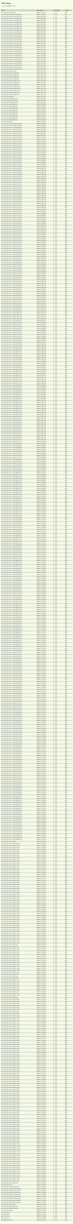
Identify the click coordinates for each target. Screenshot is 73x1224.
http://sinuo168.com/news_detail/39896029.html (11, 502)
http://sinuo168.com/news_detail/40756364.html (11, 357)
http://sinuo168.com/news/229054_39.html (10, 886)
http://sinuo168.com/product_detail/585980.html (11, 39)
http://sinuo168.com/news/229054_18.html (10, 931)
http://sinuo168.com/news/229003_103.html (10, 1171)
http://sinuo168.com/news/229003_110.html (10, 1155)
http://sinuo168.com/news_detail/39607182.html (11, 543)
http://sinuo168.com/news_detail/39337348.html (11, 574)
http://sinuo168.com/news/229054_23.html (10, 919)
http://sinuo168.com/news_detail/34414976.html (11, 748)
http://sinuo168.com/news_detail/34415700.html (11, 699)
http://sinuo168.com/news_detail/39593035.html (11, 545)
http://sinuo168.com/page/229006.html (9, 119)
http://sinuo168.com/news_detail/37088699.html (11, 656)
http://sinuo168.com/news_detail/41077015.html (11, 332)
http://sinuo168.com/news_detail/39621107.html (11, 541)
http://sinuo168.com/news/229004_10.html (10, 993)
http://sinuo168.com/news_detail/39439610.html (11, 566)
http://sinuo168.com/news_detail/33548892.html (11, 837)
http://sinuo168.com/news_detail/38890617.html (11, 613)
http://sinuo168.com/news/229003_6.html (10, 1052)
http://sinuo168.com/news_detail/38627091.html (11, 634)
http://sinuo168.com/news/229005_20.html (10, 958)
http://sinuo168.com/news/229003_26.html (10, 1124)
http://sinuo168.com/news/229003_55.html (10, 1062)
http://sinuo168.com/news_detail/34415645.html (11, 705)
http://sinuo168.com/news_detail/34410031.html (11, 796)
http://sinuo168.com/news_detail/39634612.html (11, 539)
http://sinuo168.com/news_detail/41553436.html (11, 205)
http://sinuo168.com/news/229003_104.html (10, 1169)
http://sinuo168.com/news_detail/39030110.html (11, 601)
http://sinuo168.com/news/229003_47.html (10, 1079)
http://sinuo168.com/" (6, 1212)
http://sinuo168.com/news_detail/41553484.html (11, 166)
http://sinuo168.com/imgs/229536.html (9, 1206)
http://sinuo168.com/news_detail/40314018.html (11, 432)
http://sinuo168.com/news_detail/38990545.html (11, 605)
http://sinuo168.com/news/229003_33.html (10, 1108)
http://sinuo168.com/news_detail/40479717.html (11, 400)
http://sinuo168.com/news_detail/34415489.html (11, 712)
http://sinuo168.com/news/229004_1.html (10, 995)
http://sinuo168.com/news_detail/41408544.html (11, 307)
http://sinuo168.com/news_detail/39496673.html (11, 558)
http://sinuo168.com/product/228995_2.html (10, 90)
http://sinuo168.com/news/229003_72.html (10, 1028)
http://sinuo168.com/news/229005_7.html (10, 946)
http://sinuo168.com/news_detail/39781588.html (11, 519)
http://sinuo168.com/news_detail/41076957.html (11, 338)
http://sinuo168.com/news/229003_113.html (10, 1149)
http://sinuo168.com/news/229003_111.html (10, 1153)
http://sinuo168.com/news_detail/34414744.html (11, 763)
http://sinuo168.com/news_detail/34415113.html (11, 738)
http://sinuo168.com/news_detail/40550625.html (11, 389)
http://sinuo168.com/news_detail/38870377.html (11, 615)
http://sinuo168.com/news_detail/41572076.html (11, 135)
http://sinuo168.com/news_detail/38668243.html (11, 630)
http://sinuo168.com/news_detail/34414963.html (11, 751)
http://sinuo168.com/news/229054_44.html (10, 874)
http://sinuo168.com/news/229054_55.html (10, 859)
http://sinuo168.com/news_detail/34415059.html (11, 744)
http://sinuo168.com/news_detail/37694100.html (11, 650)
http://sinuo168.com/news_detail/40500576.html (11, 396)
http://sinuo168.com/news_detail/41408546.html (11, 305)
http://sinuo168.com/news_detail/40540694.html (11, 391)
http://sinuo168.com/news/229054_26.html (10, 913)
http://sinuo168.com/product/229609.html (10, 73)
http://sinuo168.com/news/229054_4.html (10, 884)
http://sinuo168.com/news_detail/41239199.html (11, 330)
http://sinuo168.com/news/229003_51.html (10, 1069)
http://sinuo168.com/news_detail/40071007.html (11, 474)
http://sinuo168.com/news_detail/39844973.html (11, 510)
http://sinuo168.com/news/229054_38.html (10, 888)
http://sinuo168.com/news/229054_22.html (10, 921)
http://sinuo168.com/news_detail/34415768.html (11, 695)
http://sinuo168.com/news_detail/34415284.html (11, 724)
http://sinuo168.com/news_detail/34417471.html (11, 679)
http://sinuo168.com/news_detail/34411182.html (11, 779)
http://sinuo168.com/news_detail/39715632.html (11, 527)
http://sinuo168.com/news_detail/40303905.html (11, 433)
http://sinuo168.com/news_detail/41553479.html (11, 176)
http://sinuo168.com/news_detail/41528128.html (11, 240)
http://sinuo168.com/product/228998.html (10, 76)
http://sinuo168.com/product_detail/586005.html (11, 30)
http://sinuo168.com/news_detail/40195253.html (11, 453)
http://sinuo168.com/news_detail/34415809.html (11, 693)
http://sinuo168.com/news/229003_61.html (10, 1048)
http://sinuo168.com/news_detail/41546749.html (11, 221)
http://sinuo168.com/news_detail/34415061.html (11, 742)
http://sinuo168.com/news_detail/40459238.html (11, 404)
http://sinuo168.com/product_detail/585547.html (11, 67)
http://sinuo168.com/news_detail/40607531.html (11, 377)
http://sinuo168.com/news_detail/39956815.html (11, 494)
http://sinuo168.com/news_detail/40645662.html (11, 373)
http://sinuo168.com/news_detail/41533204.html (11, 231)
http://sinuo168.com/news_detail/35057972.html (11, 666)
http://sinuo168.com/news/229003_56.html (10, 1060)
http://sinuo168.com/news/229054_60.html (10, 847)
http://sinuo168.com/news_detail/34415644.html (11, 707)
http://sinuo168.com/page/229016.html (9, 112)
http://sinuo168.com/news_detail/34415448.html (11, 716)
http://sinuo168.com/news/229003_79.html (10, 1015)
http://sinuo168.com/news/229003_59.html (10, 1054)
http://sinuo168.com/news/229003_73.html (10, 1026)
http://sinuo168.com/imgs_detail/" (8, 1204)
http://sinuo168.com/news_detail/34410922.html (11, 783)
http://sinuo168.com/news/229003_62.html (10, 1046)
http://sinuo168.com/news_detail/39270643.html (11, 582)
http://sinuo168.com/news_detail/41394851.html (11, 314)
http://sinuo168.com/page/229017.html (9, 110)
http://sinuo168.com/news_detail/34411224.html (11, 775)
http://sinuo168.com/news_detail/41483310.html (11, 260)
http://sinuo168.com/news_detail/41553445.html (11, 188)
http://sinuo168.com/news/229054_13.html (10, 941)
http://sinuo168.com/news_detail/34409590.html (11, 802)
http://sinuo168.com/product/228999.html (10, 75)
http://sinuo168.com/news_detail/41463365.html (11, 281)
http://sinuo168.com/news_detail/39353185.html (11, 572)
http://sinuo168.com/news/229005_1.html (10, 974)
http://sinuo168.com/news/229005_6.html (10, 948)
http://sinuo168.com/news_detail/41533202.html (11, 233)
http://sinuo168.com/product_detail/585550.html (11, 65)
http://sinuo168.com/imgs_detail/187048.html (11, 1194)
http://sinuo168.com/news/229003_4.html (10, 1095)
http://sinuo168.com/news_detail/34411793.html (11, 767)
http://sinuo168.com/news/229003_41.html (10, 1091)
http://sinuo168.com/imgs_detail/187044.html (11, 1202)
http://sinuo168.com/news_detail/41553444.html (11, 190)
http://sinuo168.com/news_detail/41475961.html (11, 266)
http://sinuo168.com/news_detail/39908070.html (11, 500)
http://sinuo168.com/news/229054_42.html (10, 878)
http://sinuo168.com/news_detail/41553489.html (11, 156)
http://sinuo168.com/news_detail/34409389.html (11, 808)
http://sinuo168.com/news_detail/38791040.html (11, 623)
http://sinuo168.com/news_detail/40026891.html (11, 482)
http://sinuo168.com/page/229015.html (9, 114)
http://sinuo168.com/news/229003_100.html (10, 1177)
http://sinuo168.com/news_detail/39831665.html (11, 511)
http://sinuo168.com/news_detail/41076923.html (11, 340)
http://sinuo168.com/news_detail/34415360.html (11, 720)
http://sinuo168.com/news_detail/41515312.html (11, 248)
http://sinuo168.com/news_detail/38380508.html (11, 646)
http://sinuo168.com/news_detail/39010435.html (11, 603)
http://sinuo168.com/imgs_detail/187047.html (11, 1196)
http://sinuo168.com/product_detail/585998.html (11, 36)
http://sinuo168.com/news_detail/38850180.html (11, 617)
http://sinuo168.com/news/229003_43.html (10, 1087)
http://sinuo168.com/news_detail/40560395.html (11, 387)
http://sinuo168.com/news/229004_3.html (10, 987)
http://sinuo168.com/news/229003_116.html (10, 1145)
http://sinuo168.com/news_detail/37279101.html (11, 654)
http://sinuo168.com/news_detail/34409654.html (11, 800)
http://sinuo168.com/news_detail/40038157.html (11, 480)
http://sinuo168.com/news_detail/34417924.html (11, 669)
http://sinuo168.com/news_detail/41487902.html (11, 252)
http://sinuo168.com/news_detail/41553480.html (11, 174)
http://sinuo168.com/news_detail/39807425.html (11, 515)
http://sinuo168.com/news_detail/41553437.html (11, 203)
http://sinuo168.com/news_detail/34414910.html (11, 755)
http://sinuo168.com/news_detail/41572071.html (11, 145)
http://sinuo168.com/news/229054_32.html (10, 900)
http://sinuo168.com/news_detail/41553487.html (11, 160)
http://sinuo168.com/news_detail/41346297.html (11, 318)
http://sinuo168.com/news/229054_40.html (10, 882)
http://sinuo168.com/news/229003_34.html (10, 1106)
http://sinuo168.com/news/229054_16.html (10, 935)
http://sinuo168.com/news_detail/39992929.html (11, 488)
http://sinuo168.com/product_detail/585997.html (11, 37)
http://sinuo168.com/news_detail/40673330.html (11, 367)
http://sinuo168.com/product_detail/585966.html (11, 47)
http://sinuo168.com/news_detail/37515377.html (11, 652)
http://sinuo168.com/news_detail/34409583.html (11, 804)
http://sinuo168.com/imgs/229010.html (9, 1208)
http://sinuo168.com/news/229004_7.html (10, 980)
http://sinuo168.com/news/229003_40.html (10, 1093)
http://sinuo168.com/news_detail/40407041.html (11, 414)
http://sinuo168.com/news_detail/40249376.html (11, 443)
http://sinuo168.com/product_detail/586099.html (11, 20)
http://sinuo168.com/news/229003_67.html (10, 1038)
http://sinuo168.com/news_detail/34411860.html (11, 765)
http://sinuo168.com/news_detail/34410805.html (11, 787)
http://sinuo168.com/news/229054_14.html (10, 939)
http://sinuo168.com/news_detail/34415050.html (11, 746)
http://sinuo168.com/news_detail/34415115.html (11, 736)
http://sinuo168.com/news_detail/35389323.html (11, 664)
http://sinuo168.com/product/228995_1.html (10, 92)
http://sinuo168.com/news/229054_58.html (10, 853)
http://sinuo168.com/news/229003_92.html (10, 1009)
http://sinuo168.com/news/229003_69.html (10, 1036)
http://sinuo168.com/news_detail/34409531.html (11, 806)
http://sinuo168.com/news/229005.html (9, 976)
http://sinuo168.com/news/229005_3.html (10, 956)
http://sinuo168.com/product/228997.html (10, 78)
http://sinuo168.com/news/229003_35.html (10, 1104)
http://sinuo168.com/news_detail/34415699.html (11, 701)
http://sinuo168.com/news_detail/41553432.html (11, 213)
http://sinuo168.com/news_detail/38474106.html (11, 638)
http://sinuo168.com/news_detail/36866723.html (11, 658)
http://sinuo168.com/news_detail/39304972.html (11, 578)
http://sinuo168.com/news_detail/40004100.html (11, 486)
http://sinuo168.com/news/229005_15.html (10, 970)
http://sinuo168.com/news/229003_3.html (10, 1116)
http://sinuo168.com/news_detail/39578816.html (11, 547)
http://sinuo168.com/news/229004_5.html (10, 984)
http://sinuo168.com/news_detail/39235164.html (11, 586)
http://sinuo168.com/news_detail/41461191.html (11, 283)
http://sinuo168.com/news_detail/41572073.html (11, 141)
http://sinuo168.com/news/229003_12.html (10, 1143)
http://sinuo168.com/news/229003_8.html (10, 1013)
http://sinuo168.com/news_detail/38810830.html (11, 621)
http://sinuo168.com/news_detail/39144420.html (11, 595)
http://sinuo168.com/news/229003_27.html (10, 1122)
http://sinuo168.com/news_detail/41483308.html (11, 262)
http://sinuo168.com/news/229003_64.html (10, 1042)
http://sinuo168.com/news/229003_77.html (10, 1019)
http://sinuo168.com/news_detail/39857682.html (11, 508)
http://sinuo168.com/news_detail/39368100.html (11, 570)
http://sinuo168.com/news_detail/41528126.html (11, 242)
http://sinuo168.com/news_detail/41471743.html (11, 272)
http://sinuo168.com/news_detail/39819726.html (11, 513)
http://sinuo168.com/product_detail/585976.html (11, 45)
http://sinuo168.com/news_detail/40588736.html (11, 381)
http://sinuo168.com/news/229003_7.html (10, 1034)
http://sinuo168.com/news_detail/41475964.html (11, 264)
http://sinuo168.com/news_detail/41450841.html (11, 295)
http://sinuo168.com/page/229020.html (9, 104)
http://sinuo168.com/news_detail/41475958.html (11, 268)
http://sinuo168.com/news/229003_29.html (10, 1118)
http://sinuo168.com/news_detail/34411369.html (11, 769)
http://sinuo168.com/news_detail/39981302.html (11, 490)
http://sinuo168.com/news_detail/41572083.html (11, 123)
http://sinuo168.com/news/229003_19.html (10, 1140)
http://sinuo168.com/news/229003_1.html (10, 1181)
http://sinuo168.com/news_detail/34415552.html (11, 708)
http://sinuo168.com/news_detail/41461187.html (11, 287)
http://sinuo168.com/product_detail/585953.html (11, 57)
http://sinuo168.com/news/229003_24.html (10, 1128)
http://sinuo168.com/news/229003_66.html (10, 1040)
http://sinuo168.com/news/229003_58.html (10, 1056)
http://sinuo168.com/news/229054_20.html (10, 925)
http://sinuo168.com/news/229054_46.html (10, 870)
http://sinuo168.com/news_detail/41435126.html (11, 303)
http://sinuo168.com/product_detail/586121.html (11, 16)
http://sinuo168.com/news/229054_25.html (10, 915)
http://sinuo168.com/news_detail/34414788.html (11, 759)
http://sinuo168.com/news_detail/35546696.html (11, 662)
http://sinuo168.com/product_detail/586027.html (11, 26)
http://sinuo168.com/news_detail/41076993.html (11, 336)
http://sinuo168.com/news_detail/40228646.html (11, 447)
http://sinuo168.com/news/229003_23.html (10, 1130)
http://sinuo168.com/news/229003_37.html (10, 1101)
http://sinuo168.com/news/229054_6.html (10, 849)
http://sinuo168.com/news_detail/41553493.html (11, 155)
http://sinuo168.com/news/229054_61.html (10, 845)
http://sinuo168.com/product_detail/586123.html (11, 14)
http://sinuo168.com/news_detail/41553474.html (11, 186)
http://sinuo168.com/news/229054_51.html (10, 865)
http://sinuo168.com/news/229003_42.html (10, 1089)
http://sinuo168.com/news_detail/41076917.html (11, 344)
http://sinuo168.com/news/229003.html (9, 1183)
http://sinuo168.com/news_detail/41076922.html (11, 342)
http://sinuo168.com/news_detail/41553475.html (11, 184)
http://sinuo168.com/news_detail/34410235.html (11, 794)
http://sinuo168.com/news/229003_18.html (10, 1142)
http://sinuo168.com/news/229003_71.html (10, 1030)
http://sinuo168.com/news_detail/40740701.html (11, 361)
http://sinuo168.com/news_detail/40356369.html (11, 424)
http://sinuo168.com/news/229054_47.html (10, 868)
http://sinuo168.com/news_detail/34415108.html (11, 740)
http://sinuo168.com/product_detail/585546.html (11, 69)
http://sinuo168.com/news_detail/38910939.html (11, 611)
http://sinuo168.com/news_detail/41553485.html (11, 164)
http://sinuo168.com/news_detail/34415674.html (11, 703)
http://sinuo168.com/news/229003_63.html (10, 1044)
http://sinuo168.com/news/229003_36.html (10, 1103)
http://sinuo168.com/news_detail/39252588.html (11, 584)
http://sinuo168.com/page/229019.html (9, 106)
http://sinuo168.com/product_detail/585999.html (11, 34)
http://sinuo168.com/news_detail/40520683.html (11, 392)
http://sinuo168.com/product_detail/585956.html (11, 51)
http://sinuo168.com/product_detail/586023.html (11, 28)
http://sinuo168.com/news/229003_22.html (10, 1132)
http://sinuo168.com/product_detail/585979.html (11, 41)
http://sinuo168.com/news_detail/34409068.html (11, 818)
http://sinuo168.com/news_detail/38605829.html (11, 636)
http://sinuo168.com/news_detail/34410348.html (11, 792)
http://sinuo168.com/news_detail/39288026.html (11, 580)
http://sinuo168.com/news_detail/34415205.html (11, 732)
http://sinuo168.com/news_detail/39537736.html (11, 552)
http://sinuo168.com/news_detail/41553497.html (11, 149)
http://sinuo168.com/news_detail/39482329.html (11, 560)
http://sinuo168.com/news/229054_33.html (10, 898)
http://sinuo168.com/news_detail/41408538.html (11, 311)
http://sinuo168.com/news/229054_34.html (10, 896)
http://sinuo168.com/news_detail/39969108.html (11, 492)
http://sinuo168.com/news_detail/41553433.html (11, 211)
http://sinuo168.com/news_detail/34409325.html (11, 812)
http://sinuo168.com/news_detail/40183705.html (11, 455)
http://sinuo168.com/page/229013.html (9, 115)
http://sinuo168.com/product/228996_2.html (10, 80)
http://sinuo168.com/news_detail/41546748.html (11, 223)
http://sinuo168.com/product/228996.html (10, 84)
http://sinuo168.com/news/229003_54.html (10, 1064)
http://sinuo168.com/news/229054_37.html (10, 890)
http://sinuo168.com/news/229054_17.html (10, 933)
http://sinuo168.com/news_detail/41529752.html (11, 234)
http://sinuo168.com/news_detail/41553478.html (11, 178)
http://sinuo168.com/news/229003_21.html (10, 1134)
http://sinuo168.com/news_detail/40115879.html (11, 467)
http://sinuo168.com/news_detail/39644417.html (11, 537)
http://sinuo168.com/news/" (7, 1184)
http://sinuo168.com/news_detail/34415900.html (11, 683)
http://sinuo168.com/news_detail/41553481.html (11, 172)
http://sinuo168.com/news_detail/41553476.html (11, 182)
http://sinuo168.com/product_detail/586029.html (11, 24)
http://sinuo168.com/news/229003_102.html (10, 1173)
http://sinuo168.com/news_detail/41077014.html (11, 334)
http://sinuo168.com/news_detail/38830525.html (11, 619)
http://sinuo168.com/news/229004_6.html (10, 982)
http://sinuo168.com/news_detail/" (8, 841)
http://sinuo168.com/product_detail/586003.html (11, 32)
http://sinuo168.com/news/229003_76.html (10, 1021)
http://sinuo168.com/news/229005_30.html (10, 954)
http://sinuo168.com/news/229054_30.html (10, 904)
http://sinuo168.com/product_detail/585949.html (11, 61)
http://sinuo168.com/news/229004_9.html (10, 978)
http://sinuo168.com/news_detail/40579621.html (11, 383)
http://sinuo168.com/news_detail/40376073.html (11, 420)
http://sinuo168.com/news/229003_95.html (10, 1005)
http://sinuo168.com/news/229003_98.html (10, 1001)
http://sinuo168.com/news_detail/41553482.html (11, 170)
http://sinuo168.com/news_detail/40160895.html (11, 459)
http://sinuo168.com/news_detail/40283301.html (11, 437)
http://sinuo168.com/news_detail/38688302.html (11, 629)
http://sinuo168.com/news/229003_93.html (10, 1007)
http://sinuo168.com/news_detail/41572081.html (11, 125)
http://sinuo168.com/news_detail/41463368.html (11, 275)
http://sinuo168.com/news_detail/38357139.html (11, 648)
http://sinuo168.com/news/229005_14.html (10, 972)
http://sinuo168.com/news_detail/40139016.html (11, 463)
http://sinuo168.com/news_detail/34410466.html (11, 788)
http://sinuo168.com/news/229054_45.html (10, 872)
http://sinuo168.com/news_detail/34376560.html (11, 826)
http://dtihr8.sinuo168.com (7, 1220)
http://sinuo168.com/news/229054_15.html (10, 937)
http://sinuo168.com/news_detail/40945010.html (11, 350)
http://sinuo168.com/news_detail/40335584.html (11, 428)
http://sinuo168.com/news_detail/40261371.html (11, 441)
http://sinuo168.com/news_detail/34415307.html (11, 722)
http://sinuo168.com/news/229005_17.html (10, 966)
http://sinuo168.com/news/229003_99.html (10, 999)
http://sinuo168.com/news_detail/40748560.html (11, 359)
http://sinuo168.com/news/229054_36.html (10, 892)
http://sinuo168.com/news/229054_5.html (10, 866)
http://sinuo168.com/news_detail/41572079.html (11, 129)
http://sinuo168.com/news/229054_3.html (10, 906)
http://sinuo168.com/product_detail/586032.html (11, 22)
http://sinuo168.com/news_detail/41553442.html (11, 194)
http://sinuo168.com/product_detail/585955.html (11, 53)
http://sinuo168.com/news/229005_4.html (10, 952)
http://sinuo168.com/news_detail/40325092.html (11, 430)
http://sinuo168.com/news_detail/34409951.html (11, 798)
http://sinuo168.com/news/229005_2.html (10, 960)
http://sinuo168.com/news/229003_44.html (10, 1085)
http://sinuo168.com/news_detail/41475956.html (11, 270)
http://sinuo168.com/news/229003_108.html (10, 1161)
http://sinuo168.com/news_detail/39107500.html (11, 599)
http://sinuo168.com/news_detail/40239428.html (11, 445)
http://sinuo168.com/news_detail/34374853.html (11, 831)
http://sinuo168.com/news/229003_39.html (10, 1097)
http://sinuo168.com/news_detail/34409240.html (11, 814)
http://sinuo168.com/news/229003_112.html (10, 1151)
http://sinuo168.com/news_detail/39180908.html (11, 591)
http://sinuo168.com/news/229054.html (9, 945)
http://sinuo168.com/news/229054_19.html (10, 929)
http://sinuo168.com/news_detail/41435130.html (11, 297)
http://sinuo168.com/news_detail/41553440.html (11, 197)
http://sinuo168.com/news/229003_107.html (10, 1163)
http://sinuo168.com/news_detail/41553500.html (11, 147)
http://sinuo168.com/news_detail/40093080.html (11, 471)
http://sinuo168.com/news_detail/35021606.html (11, 668)
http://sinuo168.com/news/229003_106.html (10, 1165)
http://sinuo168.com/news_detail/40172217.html (11, 457)
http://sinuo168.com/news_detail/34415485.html (11, 714)
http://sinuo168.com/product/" (7, 96)
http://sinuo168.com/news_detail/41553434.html (11, 209)
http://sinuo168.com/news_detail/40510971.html (11, 394)
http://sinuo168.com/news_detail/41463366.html (11, 279)
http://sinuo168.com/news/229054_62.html (10, 843)
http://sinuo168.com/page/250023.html (9, 98)
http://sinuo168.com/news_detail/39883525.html (11, 504)
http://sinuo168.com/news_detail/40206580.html (11, 451)
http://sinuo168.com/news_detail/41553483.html (11, 168)
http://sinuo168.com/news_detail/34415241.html (11, 728)
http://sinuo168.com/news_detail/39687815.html (11, 531)
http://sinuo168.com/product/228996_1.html (10, 82)
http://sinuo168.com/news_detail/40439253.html (11, 408)
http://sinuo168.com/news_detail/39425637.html (11, 568)
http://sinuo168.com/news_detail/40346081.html (11, 426)
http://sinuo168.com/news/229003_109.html (10, 1159)
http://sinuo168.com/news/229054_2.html (10, 927)
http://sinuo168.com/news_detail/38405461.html (11, 644)
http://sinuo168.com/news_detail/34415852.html (11, 689)
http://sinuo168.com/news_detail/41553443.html (11, 192)
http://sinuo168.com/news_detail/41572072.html (11, 143)
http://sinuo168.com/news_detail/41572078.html (11, 131)
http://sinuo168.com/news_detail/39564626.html (11, 549)
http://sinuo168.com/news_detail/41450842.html (11, 293)
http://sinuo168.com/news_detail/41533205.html (11, 229)
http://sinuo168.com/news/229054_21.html (10, 923)
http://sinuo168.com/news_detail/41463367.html (11, 277)
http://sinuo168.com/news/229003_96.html (10, 1003)
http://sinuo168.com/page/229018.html (9, 108)
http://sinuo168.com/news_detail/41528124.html (11, 244)
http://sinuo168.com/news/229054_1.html (10, 943)
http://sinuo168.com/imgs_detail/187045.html (11, 1200)
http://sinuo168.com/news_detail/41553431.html (11, 215)
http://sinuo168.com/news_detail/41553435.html (11, 207)
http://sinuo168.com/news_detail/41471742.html (11, 273)
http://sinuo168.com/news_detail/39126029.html (11, 597)
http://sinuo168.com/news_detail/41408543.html (11, 309)
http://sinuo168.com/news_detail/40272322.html (11, 439)
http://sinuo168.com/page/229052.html (9, 100)
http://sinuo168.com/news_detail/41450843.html (11, 291)
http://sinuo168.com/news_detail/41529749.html (11, 238)
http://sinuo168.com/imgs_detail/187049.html (11, 1192)
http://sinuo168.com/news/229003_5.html (10, 1073)
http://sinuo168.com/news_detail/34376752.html (11, 824)
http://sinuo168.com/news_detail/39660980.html (11, 535)
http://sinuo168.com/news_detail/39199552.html (11, 590)
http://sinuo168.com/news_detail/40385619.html (11, 418)
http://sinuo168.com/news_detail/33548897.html (11, 833)
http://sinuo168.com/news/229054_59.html (10, 851)
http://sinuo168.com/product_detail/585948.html (11, 63)
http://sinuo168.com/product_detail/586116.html (11, 18)
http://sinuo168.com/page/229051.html (9, 102)
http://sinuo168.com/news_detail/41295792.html (11, 322)
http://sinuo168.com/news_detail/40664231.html (11, 369)
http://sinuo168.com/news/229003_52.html (10, 1067)
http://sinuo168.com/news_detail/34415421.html (11, 718)
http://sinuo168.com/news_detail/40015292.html (11, 484)
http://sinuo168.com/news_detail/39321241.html (11, 576)
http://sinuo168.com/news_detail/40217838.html (11, 449)
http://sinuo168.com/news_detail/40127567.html (11, 465)
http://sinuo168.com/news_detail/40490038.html (11, 398)
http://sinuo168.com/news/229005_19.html (10, 962)
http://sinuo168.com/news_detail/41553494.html (11, 153)
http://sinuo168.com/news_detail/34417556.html (11, 677)
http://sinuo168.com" (5, 1216)
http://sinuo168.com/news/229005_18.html (10, 964)
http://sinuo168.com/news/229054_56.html (10, 857)
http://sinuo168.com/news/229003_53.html (10, 1065)
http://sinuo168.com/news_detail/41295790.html (11, 324)
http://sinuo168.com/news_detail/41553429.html (11, 219)
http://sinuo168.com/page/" (7, 121)
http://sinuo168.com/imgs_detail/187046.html (11, 1198)
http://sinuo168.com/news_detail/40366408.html (11, 422)
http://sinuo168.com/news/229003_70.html (10, 1032)
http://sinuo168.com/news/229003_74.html (10, 1025)
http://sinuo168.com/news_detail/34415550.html (11, 710)
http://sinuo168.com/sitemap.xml (8, 12)
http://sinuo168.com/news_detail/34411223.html (11, 777)
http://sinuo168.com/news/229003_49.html (10, 1075)
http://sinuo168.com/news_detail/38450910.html (11, 640)
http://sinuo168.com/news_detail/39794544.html (11, 517)
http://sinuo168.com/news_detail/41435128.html (11, 299)
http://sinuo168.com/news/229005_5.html (10, 950)
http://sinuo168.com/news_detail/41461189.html (11, 285)
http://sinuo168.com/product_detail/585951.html (11, 59)
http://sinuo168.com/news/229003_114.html (10, 1147)
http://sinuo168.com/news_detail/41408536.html (11, 313)
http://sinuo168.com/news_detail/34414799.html (11, 757)
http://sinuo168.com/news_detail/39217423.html (11, 588)
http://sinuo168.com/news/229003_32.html (10, 1110)
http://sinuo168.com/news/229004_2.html (10, 991)
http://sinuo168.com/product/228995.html (10, 94)
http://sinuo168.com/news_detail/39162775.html (11, 593)
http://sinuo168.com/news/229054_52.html (10, 863)
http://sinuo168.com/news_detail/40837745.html (11, 353)
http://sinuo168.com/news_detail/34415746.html (11, 697)
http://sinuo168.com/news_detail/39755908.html (11, 523)
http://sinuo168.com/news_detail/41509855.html (11, 250)
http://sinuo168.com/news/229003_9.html (10, 1011)
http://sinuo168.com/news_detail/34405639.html (11, 820)
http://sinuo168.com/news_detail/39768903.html (11, 521)
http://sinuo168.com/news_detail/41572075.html (11, 137)
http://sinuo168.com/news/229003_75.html (10, 1023)
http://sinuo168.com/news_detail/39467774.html (11, 562)
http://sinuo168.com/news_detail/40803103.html (11, 355)
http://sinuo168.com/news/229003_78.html (10, 1017)
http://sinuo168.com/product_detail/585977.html (11, 43)
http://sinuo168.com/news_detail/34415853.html (11, 687)
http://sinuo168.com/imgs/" (7, 1210)
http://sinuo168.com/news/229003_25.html (10, 1126)
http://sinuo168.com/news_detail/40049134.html (11, 478)
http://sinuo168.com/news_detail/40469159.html (11, 402)
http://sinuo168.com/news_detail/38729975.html (11, 625)
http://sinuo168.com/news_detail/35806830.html (11, 660)
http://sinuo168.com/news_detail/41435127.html (11, 301)
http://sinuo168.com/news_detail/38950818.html (11, 609)
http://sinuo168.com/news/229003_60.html (10, 1050)
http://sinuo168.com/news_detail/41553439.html (11, 199)
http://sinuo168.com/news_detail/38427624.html (11, 642)
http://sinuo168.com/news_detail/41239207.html (11, 328)
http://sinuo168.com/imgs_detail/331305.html (11, 1190)
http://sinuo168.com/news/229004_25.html (10, 989)
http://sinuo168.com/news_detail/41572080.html (11, 127)
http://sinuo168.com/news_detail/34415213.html (11, 730)
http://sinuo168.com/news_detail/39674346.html (11, 533)
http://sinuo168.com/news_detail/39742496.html (11, 525)
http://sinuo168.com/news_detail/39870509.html (11, 506)
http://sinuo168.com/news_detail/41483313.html (11, 254)
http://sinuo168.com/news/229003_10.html (10, 1179)
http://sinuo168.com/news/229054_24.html (10, 917)
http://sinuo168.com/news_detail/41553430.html (11, 217)
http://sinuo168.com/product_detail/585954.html (11, 55)
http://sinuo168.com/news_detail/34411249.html (11, 773)
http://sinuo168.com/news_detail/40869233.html (11, 352)
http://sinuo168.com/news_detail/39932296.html (11, 496)
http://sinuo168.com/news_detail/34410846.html (11, 785)
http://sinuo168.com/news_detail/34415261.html (11, 726)
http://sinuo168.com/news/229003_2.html (10, 1138)
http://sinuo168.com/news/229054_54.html (10, 861)
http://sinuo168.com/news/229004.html (9, 997)
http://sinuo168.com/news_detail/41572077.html (11, 133)
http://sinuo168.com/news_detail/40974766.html (11, 348)
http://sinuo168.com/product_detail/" (9, 71)
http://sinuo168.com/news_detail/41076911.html (11, 346)
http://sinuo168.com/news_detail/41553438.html (11, 201)
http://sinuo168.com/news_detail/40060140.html (11, 476)
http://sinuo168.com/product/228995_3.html (10, 88)
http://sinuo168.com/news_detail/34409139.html (11, 816)
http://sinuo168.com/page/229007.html (9, 117)
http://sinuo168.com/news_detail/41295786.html (11, 326)
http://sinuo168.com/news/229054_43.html (10, 876)
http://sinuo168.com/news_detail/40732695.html (11, 363)
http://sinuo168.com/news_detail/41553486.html (11, 162)
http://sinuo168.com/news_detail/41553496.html (11, 151)
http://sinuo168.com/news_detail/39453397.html (11, 564)
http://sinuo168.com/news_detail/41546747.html (11, 225)
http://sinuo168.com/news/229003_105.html (10, 1167)
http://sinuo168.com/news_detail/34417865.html (11, 673)
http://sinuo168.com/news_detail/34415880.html (11, 685)
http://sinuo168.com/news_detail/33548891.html (11, 839)
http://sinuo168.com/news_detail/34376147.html (11, 829)
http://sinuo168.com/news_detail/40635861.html (11, 375)
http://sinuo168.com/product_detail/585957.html (11, 49)
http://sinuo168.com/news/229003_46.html (10, 1081)
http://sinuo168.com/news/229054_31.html (10, 902)
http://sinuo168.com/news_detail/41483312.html (11, 256)
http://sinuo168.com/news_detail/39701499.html (11, 529)
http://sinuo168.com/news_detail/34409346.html (11, 810)
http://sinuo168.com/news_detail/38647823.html (11, 632)
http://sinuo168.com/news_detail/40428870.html (11, 410)
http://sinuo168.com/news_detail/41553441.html (11, 195)
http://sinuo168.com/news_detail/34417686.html (11, 675)
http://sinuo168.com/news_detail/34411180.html (11, 781)
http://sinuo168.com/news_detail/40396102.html (11, 416)
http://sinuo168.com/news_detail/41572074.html (11, 139)
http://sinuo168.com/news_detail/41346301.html (11, 316)
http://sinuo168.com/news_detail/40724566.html (11, 365)
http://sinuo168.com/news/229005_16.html (10, 968)
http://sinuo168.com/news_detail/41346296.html (11, 320)
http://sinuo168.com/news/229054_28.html (10, 909)
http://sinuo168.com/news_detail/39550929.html (11, 550)
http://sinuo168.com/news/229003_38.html (10, 1099)
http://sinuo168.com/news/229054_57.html (10, 855)
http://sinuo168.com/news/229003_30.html (10, 1114)
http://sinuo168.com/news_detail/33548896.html (11, 835)
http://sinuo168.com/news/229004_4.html (10, 985)
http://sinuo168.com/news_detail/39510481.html (11, 556)
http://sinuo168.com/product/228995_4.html (10, 86)
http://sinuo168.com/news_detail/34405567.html (11, 822)
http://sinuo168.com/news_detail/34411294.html (11, 771)
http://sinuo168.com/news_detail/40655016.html (11, 371)
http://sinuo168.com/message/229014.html (10, 1186)
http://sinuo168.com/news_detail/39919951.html (11, 498)
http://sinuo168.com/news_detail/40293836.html (11, 435)
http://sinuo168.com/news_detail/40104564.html (11, 469)
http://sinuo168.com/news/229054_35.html (10, 894)
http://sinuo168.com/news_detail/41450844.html (11, 289)
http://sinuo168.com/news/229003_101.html (10, 1175)
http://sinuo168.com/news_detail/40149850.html (11, 461)
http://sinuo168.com (5, 1218)
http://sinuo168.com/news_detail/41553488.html (11, 158)
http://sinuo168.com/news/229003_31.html (10, 1112)
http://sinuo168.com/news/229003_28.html (10, 1120)
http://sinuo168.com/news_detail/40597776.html (11, 379)
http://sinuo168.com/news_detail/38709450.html (11, 627)
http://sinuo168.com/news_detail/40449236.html (11, 406)
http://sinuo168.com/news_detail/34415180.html (11, 734)
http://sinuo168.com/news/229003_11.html (10, 1157)
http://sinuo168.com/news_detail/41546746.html (11, 227)
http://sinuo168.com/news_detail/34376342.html (11, 827)
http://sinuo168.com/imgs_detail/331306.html (11, 1188)
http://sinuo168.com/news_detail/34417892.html (11, 671)
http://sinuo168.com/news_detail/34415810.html (11, 691)
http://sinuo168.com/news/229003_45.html (10, 1083)
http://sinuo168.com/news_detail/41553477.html (11, 180)
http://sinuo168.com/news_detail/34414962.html (11, 753)
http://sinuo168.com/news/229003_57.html (10, 1058)
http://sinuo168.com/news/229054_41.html (10, 880)
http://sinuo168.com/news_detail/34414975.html (11, 749)
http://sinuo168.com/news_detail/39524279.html (11, 554)
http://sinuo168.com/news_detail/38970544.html (11, 607)
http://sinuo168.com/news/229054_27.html (10, 911)
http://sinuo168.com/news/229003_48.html (10, 1077)
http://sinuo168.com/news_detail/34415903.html (11, 681)
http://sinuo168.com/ (5, 1214)
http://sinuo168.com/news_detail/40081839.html (11, 472)
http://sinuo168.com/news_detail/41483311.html (11, 258)
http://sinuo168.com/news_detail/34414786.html (11, 761)
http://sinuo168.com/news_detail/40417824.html (11, 412)
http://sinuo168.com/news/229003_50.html (10, 1071)
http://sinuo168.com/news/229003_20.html (10, 1136)
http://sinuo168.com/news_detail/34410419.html (11, 790)
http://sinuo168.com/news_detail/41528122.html (11, 246)
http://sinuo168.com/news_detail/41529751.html (11, 236)
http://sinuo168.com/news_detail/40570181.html (11, 385)
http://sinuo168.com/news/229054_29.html (10, 907)
